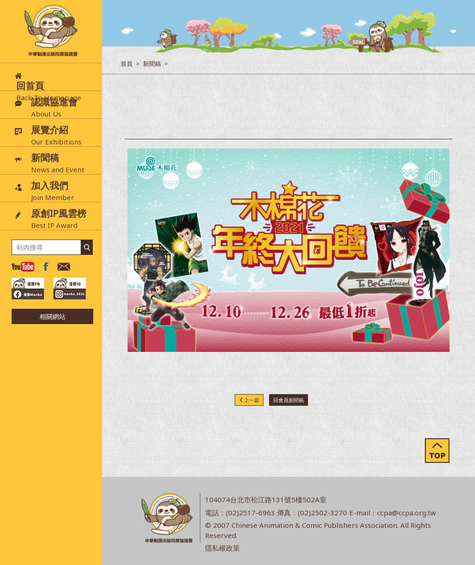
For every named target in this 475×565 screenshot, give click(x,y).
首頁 (127, 63)
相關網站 (52, 316)
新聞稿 (152, 63)
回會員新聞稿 (288, 399)
